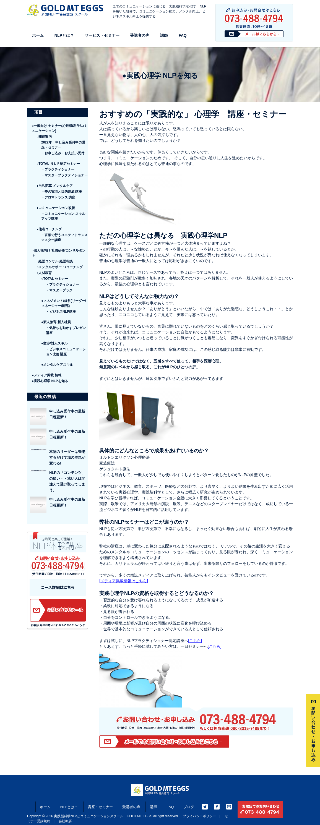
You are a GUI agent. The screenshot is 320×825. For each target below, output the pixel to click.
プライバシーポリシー (199, 816)
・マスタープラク (59, 290)
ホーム (38, 35)
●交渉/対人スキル (54, 343)
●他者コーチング (49, 229)
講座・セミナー (100, 807)
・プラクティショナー (57, 169)
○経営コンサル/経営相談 (55, 261)
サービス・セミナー (102, 35)
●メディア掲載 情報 (46, 375)
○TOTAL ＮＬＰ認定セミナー (58, 164)
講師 (164, 35)
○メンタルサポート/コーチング (60, 267)
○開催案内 (44, 137)
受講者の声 (139, 35)
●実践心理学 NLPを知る (50, 381)
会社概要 (65, 821)
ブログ (188, 807)
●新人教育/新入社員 (56, 322)
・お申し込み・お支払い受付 (62, 153)
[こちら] (195, 640)
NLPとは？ (64, 35)
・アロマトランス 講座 (58, 197)
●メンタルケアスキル (57, 365)
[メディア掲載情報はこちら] (123, 581)
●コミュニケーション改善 (56, 208)
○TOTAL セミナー (54, 279)
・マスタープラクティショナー (64, 175)
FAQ (183, 35)
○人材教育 (44, 273)
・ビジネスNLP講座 (61, 312)
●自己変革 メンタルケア (55, 186)
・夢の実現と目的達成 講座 (61, 192)
